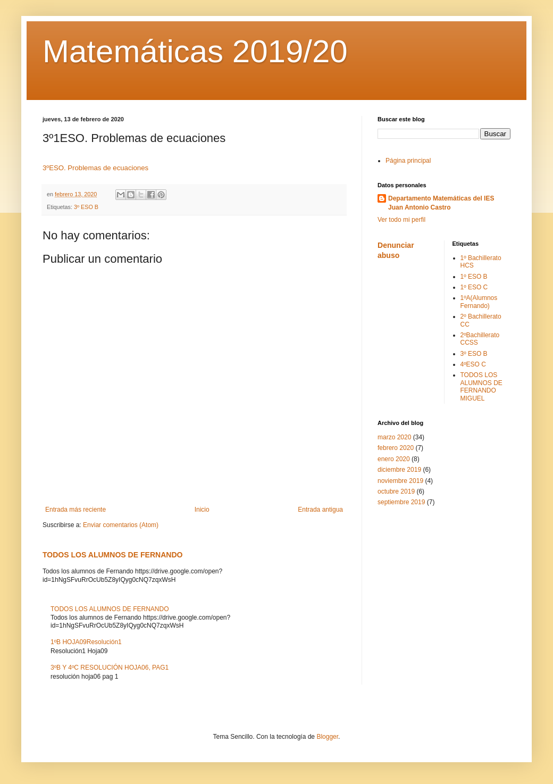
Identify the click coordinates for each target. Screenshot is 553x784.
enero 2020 (394, 459)
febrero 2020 (396, 448)
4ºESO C (473, 364)
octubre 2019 (396, 491)
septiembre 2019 (401, 502)
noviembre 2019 (400, 481)
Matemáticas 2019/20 (195, 51)
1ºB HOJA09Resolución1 (86, 642)
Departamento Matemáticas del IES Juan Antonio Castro (441, 203)
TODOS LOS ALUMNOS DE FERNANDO (112, 555)
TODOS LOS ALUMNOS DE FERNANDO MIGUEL (481, 386)
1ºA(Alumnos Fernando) (479, 301)
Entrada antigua (320, 509)
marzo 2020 (394, 437)
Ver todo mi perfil (401, 219)
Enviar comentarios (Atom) (120, 525)
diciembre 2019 (399, 469)
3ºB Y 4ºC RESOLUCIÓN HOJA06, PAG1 (110, 667)
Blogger (327, 736)
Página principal (408, 160)
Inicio (202, 509)
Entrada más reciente (75, 509)
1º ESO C (474, 287)
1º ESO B (474, 276)
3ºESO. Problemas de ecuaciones (95, 168)
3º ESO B (86, 207)
